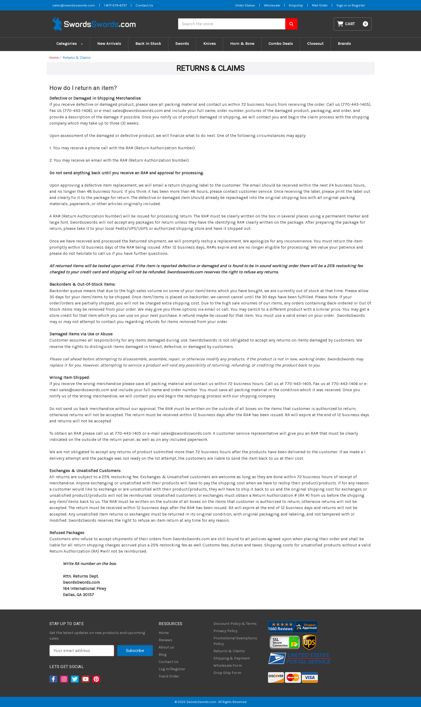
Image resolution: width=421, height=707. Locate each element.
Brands (344, 43)
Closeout (315, 43)
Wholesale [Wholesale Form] (272, 5)
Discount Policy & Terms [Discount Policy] (235, 623)
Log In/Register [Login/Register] (172, 669)
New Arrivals (109, 43)
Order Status (245, 5)
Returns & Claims (229, 651)
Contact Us (169, 661)
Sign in (342, 5)
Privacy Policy (225, 631)
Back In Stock (148, 43)
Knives (209, 43)
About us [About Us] (166, 647)
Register (358, 5)
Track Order (169, 676)
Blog (162, 654)
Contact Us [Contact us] (144, 5)
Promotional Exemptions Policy (235, 641)
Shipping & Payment (231, 658)
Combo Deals (280, 43)
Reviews (165, 640)
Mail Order (320, 5)
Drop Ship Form (227, 672)
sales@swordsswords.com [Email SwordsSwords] (73, 5)
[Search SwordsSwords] (291, 24)
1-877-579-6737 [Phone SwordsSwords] (115, 5)
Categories (69, 43)
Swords (182, 43)
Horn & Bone (242, 43)
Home (164, 632)
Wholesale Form (227, 665)
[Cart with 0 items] (353, 24)
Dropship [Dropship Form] (296, 5)
